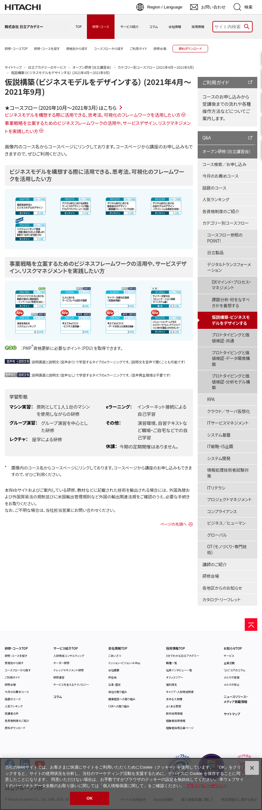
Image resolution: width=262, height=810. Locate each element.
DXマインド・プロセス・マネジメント (231, 285)
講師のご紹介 (214, 564)
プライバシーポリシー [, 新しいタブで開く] (206, 785)
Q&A (206, 138)
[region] (131, 784)
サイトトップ (13, 67)
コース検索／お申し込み (224, 164)
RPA (211, 399)
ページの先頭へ (173, 524)
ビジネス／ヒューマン (226, 523)
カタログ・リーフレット (221, 600)
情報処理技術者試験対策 (228, 473)
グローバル (217, 535)
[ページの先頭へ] (251, 624)
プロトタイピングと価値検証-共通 (230, 338)
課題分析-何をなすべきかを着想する (231, 302)
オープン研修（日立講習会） (92, 67)
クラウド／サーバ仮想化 (228, 411)
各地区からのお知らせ (222, 588)
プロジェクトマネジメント (229, 499)
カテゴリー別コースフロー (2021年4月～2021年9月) (156, 67)
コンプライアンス (222, 511)
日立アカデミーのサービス (47, 67)
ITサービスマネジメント (228, 423)
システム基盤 (219, 435)
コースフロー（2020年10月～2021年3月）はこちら (63, 107)
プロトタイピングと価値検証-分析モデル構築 (231, 381)
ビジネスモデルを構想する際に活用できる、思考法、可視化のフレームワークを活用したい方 (92, 114)
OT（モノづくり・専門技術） (227, 549)
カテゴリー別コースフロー (225, 223)
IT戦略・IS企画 (220, 446)
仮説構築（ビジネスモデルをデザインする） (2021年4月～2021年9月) (98, 86)
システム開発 (219, 458)
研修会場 (210, 576)
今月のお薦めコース (220, 176)
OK (90, 798)
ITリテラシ (216, 488)
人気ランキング (215, 199)
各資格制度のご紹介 (220, 211)
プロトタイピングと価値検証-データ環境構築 (231, 358)
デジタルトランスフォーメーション (229, 267)
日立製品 (215, 252)
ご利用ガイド (215, 82)
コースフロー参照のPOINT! (225, 238)
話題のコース (214, 188)
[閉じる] (252, 768)
